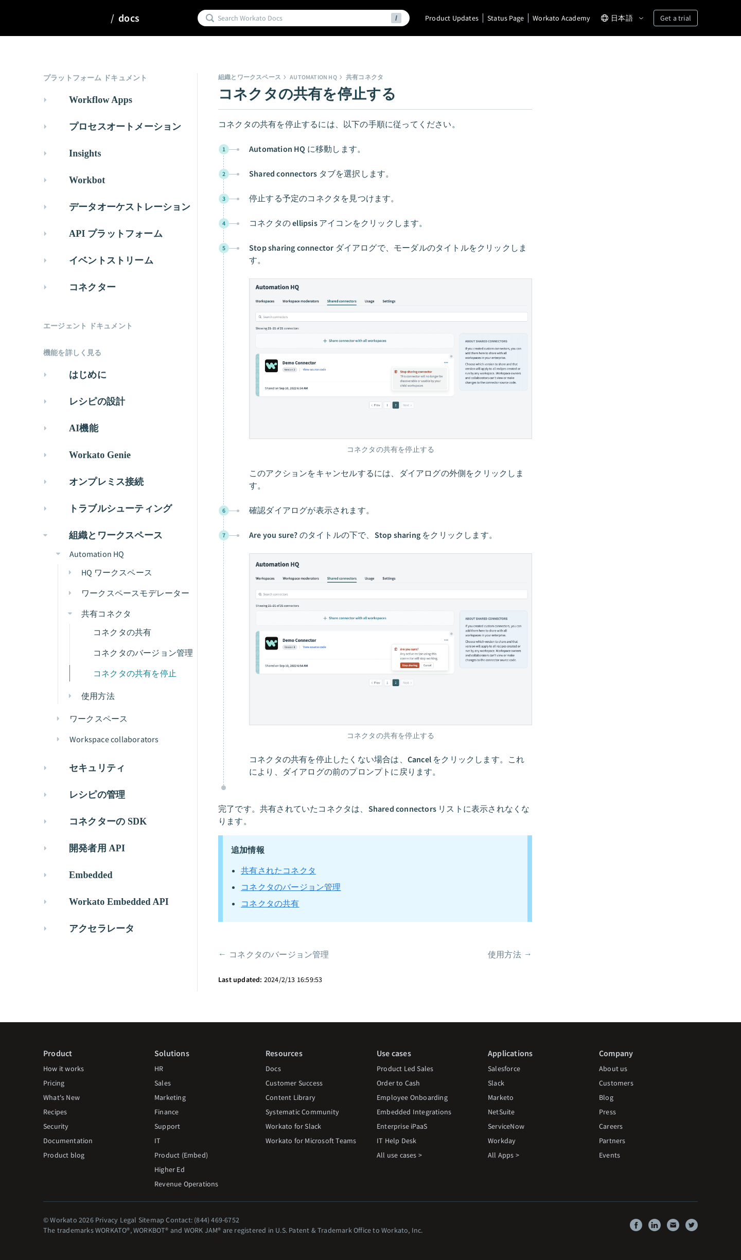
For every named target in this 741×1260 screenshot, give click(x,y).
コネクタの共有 (270, 903)
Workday (502, 1140)
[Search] (302, 18)
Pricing (53, 1083)
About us (613, 1068)
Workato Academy (561, 18)
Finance (166, 1111)
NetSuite (501, 1111)
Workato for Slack (293, 1126)
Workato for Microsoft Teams (311, 1140)
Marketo (501, 1097)
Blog (606, 1097)
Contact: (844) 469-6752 (202, 1219)
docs (128, 18)
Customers (616, 1083)
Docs (273, 1068)
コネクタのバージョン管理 (291, 887)
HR (158, 1068)
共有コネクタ (364, 77)
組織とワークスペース (249, 77)
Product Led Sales (405, 1068)
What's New (61, 1097)
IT (157, 1140)
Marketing (170, 1097)
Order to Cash (398, 1083)
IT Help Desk (396, 1140)
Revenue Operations (186, 1183)
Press (607, 1111)
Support (167, 1126)
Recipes (55, 1111)
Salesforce (504, 1068)
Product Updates (452, 18)
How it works (63, 1068)
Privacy (106, 1219)
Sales (162, 1083)
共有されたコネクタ (278, 870)
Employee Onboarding (412, 1097)
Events (609, 1155)
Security (56, 1126)
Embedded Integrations (414, 1111)
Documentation (68, 1140)
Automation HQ (313, 77)
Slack (496, 1083)
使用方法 (504, 954)
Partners (612, 1140)
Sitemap (151, 1219)
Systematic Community (302, 1111)
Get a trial (675, 18)
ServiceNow (506, 1126)
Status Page (505, 18)
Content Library (290, 1097)
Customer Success (294, 1083)
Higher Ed (169, 1169)
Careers (611, 1126)
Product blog (63, 1155)
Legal (128, 1219)
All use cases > (399, 1155)
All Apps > (503, 1155)
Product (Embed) (181, 1155)
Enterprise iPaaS (402, 1126)
